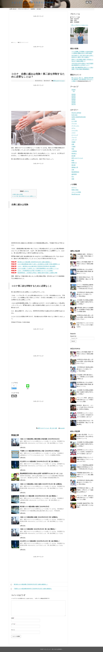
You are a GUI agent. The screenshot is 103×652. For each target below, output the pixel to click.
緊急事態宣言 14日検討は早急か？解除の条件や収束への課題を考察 (37, 272)
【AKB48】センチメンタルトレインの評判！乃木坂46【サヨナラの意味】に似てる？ (85, 414)
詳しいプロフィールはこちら (80, 25)
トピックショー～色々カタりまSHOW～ (33, 2)
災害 (73, 169)
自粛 (55, 428)
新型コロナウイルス (59, 80)
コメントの (76, 192)
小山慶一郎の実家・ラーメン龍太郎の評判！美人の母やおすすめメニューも (85, 436)
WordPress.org (76, 194)
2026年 (74, 89)
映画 (73, 160)
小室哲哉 (74, 151)
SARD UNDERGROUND (79, 117)
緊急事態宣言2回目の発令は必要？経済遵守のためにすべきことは (41, 473)
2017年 (74, 104)
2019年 (74, 101)
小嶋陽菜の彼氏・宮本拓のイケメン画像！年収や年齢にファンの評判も (85, 256)
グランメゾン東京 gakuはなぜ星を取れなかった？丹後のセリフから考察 (85, 399)
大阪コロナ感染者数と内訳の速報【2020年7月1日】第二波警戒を (41, 484)
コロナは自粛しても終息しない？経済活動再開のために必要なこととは (38, 268)
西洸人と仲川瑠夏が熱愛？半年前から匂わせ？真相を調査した (85, 263)
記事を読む (23, 447)
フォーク (74, 137)
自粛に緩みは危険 (17, 194)
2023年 (74, 96)
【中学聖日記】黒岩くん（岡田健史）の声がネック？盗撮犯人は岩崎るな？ (85, 490)
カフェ (73, 128)
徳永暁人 (74, 153)
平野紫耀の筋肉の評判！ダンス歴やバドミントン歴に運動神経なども (85, 474)
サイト (13, 630)
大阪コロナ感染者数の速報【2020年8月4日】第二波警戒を (39, 517)
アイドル (74, 123)
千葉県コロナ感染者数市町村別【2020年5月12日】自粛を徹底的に (31, 589)
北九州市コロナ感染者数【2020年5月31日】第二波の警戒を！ (40, 461)
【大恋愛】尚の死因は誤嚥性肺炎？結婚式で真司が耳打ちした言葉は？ (85, 302)
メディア (74, 139)
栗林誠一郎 (75, 167)
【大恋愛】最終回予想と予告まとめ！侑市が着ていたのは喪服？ (85, 505)
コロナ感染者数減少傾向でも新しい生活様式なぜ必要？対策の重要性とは (39, 264)
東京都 (73, 165)
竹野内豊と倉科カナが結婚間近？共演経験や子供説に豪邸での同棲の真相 (85, 309)
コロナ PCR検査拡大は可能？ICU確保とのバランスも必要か (35, 270)
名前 (13, 618)
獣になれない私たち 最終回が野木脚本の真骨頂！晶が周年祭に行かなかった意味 (82, 79)
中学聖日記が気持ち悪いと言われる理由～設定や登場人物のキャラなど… (85, 317)
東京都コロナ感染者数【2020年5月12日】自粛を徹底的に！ (35, 262)
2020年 (74, 99)
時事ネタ (74, 162)
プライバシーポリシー (23, 9)
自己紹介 (39, 9)
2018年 (74, 102)
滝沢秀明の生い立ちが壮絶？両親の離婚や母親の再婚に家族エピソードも (85, 271)
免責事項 (33, 9)
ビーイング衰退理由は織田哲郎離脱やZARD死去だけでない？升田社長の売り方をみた (85, 286)
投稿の (75, 189)
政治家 (73, 155)
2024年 (74, 94)
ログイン (74, 187)
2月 (74, 91)
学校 (73, 149)
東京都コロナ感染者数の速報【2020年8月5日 (34, 506)
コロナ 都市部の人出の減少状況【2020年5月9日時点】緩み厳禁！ (37, 266)
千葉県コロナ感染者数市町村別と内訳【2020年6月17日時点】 (40, 451)
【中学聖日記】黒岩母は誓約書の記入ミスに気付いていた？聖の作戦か (85, 294)
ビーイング (75, 135)
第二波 (52, 428)
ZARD (73, 119)
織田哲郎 (74, 174)
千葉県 (73, 146)
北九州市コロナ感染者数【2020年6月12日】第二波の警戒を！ (40, 541)
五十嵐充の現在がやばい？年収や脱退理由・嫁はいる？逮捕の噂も (85, 279)
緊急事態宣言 (75, 172)
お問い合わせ (13, 9)
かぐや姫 (74, 121)
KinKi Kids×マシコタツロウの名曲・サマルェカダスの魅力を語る (85, 324)
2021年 (74, 97)
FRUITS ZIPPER (76, 113)
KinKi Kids (74, 115)
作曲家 (73, 142)
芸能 (73, 179)
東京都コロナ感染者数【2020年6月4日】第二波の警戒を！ (39, 496)
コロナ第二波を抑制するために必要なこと (24, 196)
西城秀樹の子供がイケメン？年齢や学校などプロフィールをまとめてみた (85, 459)
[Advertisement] (38, 28)
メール (13, 624)
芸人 (73, 176)
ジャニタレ (75, 130)
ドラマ (73, 132)
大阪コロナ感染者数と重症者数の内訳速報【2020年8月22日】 (40, 439)
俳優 (73, 144)
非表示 (26, 191)
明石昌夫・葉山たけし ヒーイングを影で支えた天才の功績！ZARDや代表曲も (85, 407)
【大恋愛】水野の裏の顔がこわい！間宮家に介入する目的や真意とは (85, 376)
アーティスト (75, 125)
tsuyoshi (62, 428)
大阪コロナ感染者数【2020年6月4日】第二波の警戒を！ (38, 529)
